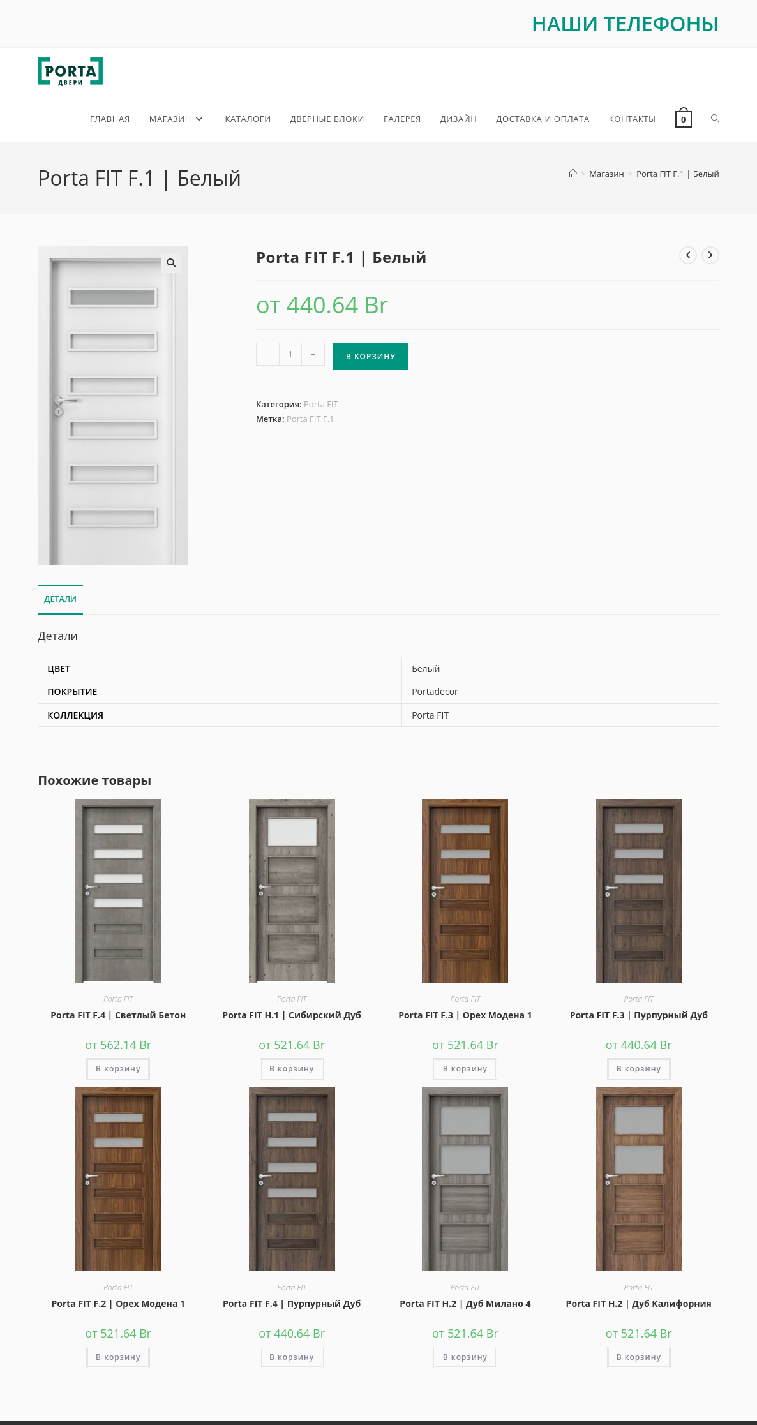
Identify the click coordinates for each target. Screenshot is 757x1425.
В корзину (371, 358)
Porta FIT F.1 (310, 420)
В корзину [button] (118, 1069)
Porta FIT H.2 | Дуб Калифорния (639, 1305)
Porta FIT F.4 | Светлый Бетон (118, 1016)
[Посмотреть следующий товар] (710, 256)
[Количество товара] (290, 356)
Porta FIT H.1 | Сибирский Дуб (291, 1016)
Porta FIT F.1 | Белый (677, 175)
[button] (171, 264)
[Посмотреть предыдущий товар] (688, 256)
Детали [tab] (60, 600)
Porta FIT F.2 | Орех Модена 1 (118, 1305)
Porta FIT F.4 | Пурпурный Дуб (292, 1305)
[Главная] (573, 175)
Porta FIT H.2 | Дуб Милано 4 (465, 1305)
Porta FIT (321, 406)
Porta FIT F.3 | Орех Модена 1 (465, 1016)
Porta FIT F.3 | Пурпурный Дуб (639, 1016)
